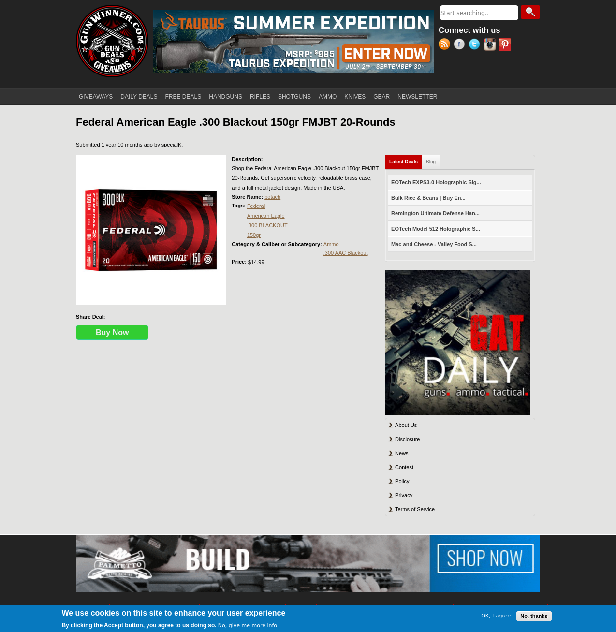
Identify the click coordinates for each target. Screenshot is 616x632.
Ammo (331, 244)
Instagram (491, 45)
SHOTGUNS (294, 96)
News (402, 453)
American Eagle (266, 216)
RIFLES (260, 96)
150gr (254, 235)
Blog (431, 161)
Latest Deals (405, 159)
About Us (406, 425)
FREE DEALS (183, 96)
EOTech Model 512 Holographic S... (435, 229)
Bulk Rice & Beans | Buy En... (428, 198)
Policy (402, 481)
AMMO (328, 96)
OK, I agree (496, 616)
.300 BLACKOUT (267, 225)
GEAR (381, 96)
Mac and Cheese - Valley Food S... (434, 244)
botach (272, 197)
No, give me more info (247, 625)
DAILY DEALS (138, 96)
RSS (446, 45)
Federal (256, 206)
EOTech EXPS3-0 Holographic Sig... (436, 182)
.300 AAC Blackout (345, 253)
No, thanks (533, 616)
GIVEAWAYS (96, 96)
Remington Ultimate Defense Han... (435, 213)
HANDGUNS (225, 96)
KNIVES (355, 96)
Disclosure (407, 439)
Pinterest (506, 45)
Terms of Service (415, 509)
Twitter (476, 45)
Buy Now (112, 332)
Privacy (403, 495)
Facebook (461, 45)
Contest (404, 467)
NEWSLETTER (417, 96)
